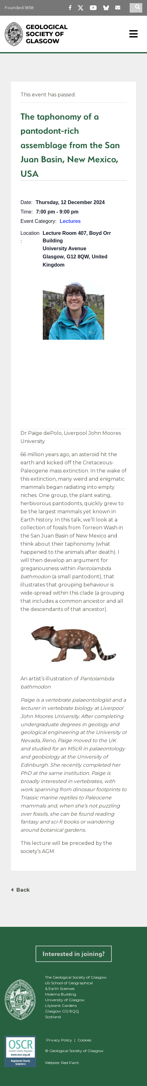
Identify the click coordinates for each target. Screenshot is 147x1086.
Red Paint (70, 1062)
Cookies (84, 1040)
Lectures (70, 221)
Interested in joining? (73, 953)
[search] (138, 8)
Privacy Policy (59, 1040)
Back (23, 890)
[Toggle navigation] (133, 34)
